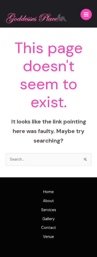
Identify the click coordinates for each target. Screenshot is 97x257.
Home (48, 191)
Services (48, 210)
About (48, 200)
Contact (48, 227)
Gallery (48, 219)
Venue (48, 236)
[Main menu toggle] (86, 14)
